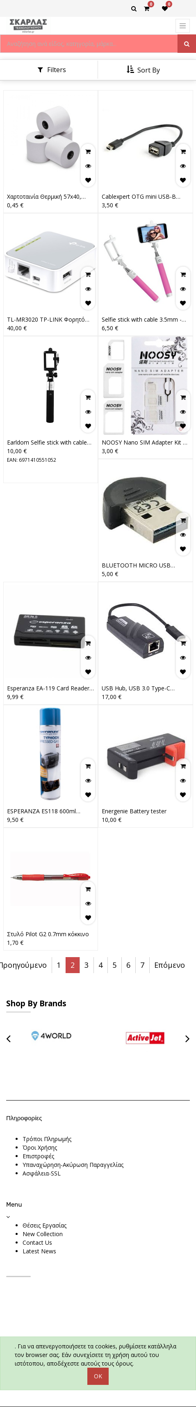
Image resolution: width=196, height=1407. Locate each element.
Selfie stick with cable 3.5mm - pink (142, 319)
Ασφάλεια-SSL (42, 1173)
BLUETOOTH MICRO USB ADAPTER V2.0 (136, 565)
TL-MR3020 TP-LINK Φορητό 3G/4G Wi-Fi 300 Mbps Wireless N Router (48, 319)
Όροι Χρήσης (40, 1147)
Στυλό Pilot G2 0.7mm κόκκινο (48, 934)
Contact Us (37, 1242)
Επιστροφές (38, 1156)
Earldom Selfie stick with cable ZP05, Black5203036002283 (47, 442)
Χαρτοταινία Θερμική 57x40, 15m (44, 197)
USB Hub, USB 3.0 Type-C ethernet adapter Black (136, 688)
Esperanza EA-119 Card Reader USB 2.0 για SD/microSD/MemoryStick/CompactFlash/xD (49, 688)
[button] (144, 70)
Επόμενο (169, 965)
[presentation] (8, 1038)
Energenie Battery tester (134, 811)
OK (98, 1376)
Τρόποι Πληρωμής (47, 1139)
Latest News (39, 1251)
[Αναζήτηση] (187, 43)
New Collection (43, 1234)
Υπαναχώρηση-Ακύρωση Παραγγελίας (73, 1165)
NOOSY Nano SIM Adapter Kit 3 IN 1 (144, 442)
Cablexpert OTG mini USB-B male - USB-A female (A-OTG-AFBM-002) (141, 197)
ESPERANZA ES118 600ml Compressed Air (41, 811)
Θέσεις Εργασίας (44, 1225)
